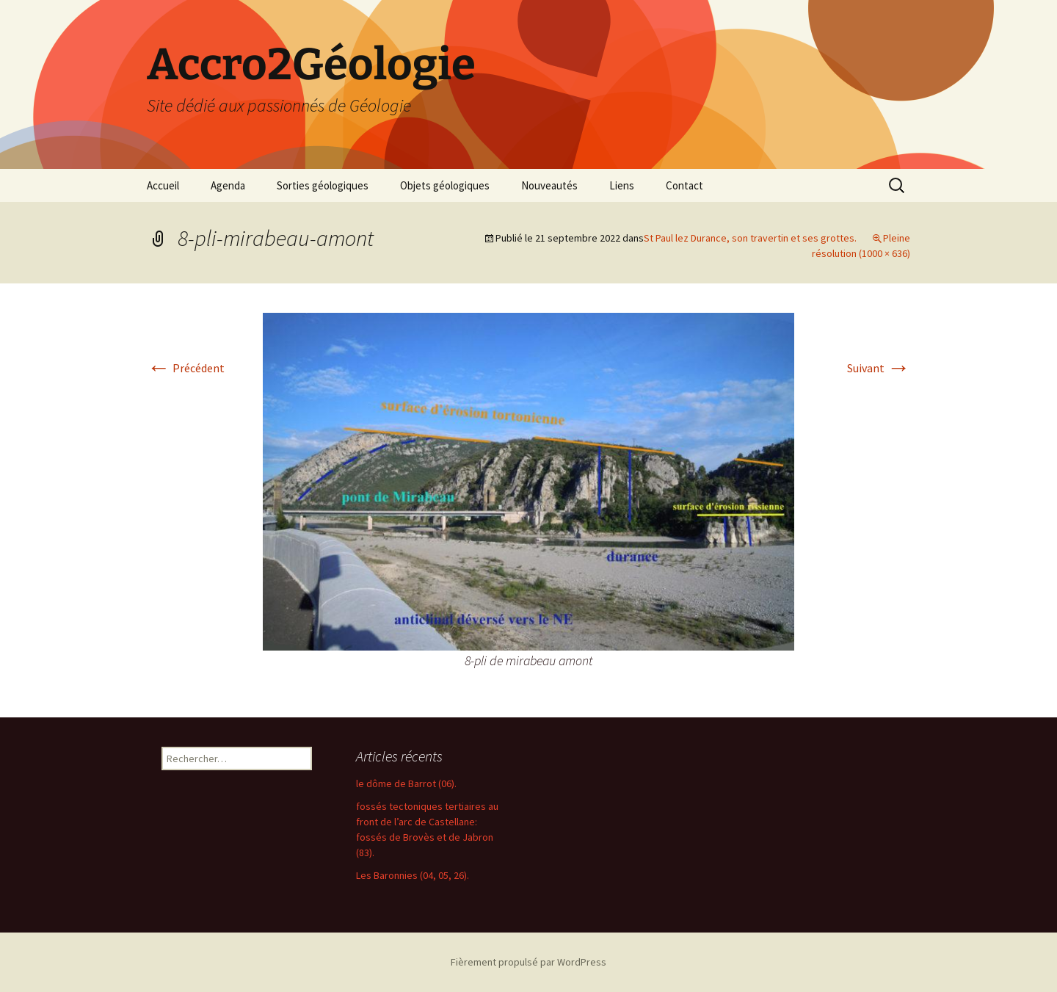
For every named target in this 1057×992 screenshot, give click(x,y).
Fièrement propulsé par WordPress (528, 962)
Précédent (186, 368)
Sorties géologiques (322, 185)
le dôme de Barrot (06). (406, 783)
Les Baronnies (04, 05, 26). (412, 875)
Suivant (878, 368)
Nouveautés (549, 185)
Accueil (163, 185)
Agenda (228, 185)
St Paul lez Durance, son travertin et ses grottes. (750, 238)
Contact (684, 185)
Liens (621, 185)
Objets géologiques (445, 185)
